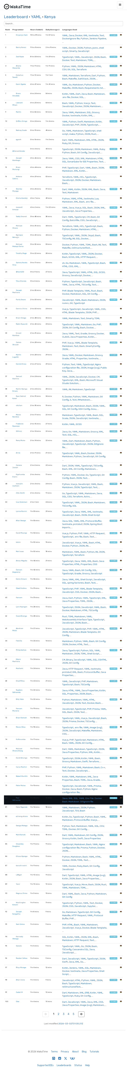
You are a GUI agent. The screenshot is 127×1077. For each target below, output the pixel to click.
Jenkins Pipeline (97, 38)
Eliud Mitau (20, 681)
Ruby (64, 143)
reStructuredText (81, 247)
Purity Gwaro (21, 299)
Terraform (82, 69)
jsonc (95, 47)
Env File (89, 798)
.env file (66, 97)
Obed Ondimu (21, 588)
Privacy (65, 1051)
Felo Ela (19, 641)
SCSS (71, 257)
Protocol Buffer (93, 521)
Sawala (19, 946)
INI (73, 238)
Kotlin (65, 93)
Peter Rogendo (21, 807)
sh (63, 263)
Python (84, 38)
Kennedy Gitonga (17, 938)
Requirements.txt (94, 88)
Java (71, 35)
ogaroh (18, 139)
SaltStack (83, 78)
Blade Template (75, 290)
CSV (64, 69)
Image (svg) (93, 367)
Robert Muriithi (22, 776)
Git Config (82, 152)
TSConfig (66, 238)
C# (88, 217)
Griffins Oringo (21, 121)
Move (84, 884)
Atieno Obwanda (16, 67)
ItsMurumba (20, 739)
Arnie (18, 453)
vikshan (19, 405)
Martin (18, 112)
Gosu (93, 409)
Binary (69, 659)
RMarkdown (84, 399)
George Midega (21, 825)
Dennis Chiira (21, 309)
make (72, 134)
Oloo (17, 1001)
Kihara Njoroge (21, 856)
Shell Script (94, 515)
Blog (84, 1051)
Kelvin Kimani (21, 579)
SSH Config (84, 409)
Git (68, 69)
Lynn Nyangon (21, 607)
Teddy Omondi (21, 216)
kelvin (18, 542)
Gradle (84, 333)
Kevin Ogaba (21, 84)
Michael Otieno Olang (17, 750)
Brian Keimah (21, 718)
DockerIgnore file (71, 38)
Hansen (19, 597)
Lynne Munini (21, 511)
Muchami (19, 668)
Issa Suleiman (21, 502)
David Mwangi (21, 533)
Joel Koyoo (20, 56)
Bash (103, 57)
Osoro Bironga (21, 616)
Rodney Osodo (21, 130)
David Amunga (21, 758)
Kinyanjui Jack (21, 35)
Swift (80, 121)
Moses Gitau (20, 727)
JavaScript (83, 51)
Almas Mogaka (21, 561)
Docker (78, 35)
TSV (77, 810)
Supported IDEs (45, 1065)
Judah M (19, 992)
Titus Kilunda (21, 281)
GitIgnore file (86, 801)
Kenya (50, 17)
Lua (97, 198)
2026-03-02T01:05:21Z (70, 1023)
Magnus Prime (21, 893)
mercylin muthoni (17, 485)
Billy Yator (20, 699)
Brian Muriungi (16, 168)
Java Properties (83, 211)
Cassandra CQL (80, 949)
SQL (73, 69)
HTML (98, 66)
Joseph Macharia (17, 291)
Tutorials (94, 1051)
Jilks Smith (20, 493)
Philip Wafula (21, 650)
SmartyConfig (93, 346)
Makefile (72, 78)
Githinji (19, 431)
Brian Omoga (21, 318)
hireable (113, 35)
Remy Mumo (20, 440)
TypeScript (67, 57)
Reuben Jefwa (21, 958)
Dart (94, 75)
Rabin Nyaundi (21, 324)
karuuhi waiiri (21, 865)
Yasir (18, 884)
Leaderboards (64, 1065)
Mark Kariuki (20, 835)
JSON (80, 47)
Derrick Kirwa (21, 364)
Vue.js (87, 103)
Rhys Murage (21, 967)
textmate (94, 35)
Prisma (96, 709)
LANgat (19, 875)
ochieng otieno (22, 816)
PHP (77, 124)
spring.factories (75, 582)
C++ (103, 767)
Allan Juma (20, 980)
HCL (82, 177)
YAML (36, 17)
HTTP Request (88, 257)
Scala (65, 418)
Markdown (81, 60)
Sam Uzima (20, 924)
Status (78, 1065)
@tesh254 (20, 272)
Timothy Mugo (21, 253)
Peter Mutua (20, 785)
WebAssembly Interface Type (77, 619)
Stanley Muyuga (17, 190)
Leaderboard (16, 17)
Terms (54, 1051)
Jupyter (91, 906)
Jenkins (73, 968)
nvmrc (65, 303)
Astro (87, 496)
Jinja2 (91, 235)
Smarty (73, 51)
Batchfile (74, 220)
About (75, 1051)
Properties (81, 358)
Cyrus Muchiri (21, 767)
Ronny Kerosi (21, 47)
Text (102, 35)
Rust (93, 134)
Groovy (95, 112)
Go (70, 84)
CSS (77, 158)
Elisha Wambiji (22, 198)
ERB (87, 992)
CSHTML (102, 659)
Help (87, 1065)
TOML (90, 60)
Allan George (21, 520)
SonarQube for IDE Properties (82, 161)
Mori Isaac (20, 551)
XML (85, 35)
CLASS (65, 336)
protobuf (77, 524)
